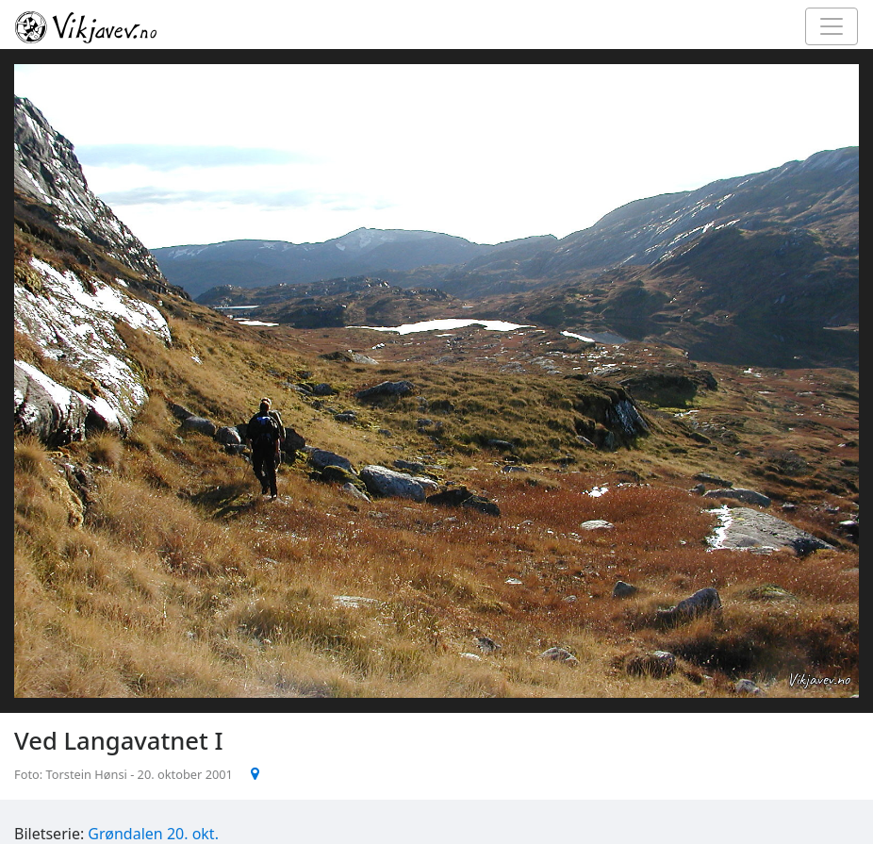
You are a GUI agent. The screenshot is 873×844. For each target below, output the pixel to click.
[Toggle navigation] (831, 26)
